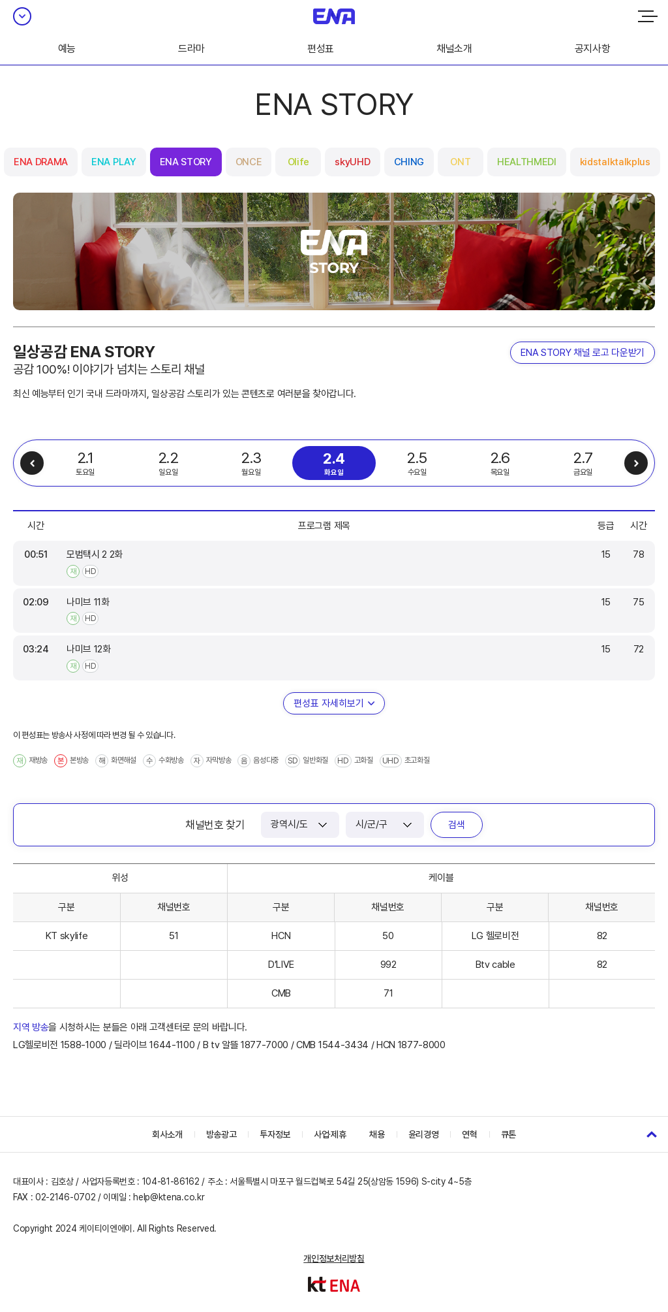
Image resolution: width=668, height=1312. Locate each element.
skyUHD (352, 162)
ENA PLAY (113, 162)
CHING (409, 162)
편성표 (320, 48)
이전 (32, 463)
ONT (460, 162)
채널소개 (454, 48)
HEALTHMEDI (526, 162)
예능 (67, 48)
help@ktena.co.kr (168, 1197)
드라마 (191, 48)
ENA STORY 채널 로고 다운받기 (583, 353)
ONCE (248, 162)
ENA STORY (186, 162)
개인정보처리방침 (333, 1258)
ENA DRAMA (41, 162)
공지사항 (593, 48)
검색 (456, 825)
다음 (636, 463)
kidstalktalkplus (615, 162)
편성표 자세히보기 (329, 703)
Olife (298, 162)
